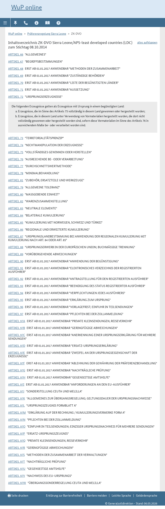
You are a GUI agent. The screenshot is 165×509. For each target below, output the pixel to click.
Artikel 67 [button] (15, 61)
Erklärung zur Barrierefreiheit (64, 495)
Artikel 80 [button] (15, 194)
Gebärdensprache (146, 495)
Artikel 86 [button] (15, 229)
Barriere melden (97, 495)
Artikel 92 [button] (15, 278)
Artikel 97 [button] (15, 314)
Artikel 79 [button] (15, 187)
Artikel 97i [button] (16, 384)
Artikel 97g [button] (16, 370)
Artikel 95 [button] (15, 299)
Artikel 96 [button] (15, 307)
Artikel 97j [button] (16, 391)
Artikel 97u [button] (16, 468)
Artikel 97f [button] (16, 363)
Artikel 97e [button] (16, 352)
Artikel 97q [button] (16, 440)
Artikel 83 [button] (15, 208)
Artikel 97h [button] (16, 377)
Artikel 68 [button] (15, 68)
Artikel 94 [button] (15, 293)
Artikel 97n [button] (16, 419)
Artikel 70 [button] (15, 82)
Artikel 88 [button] (15, 247)
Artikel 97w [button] (17, 482)
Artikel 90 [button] (15, 261)
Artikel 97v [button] (16, 475)
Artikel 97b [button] (16, 328)
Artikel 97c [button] (16, 335)
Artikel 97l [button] (16, 405)
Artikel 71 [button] (15, 89)
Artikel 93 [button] (15, 286)
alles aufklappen (147, 42)
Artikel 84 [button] (15, 215)
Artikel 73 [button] (15, 138)
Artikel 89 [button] (15, 254)
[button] (5, 22)
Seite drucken (18, 495)
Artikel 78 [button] (15, 173)
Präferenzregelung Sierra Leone (46, 33)
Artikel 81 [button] (15, 180)
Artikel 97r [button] (16, 447)
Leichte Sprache (121, 495)
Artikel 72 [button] (15, 96)
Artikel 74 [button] (15, 145)
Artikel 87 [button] (15, 236)
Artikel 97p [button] (16, 433)
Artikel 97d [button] (16, 345)
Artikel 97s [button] (16, 454)
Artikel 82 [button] (15, 201)
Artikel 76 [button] (15, 159)
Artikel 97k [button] (16, 398)
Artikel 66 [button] (15, 54)
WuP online (26, 7)
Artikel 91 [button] (15, 268)
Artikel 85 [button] (15, 222)
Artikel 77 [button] (15, 166)
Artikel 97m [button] (17, 412)
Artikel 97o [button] (16, 426)
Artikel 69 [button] (15, 75)
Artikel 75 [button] (15, 152)
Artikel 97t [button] (16, 461)
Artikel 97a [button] (16, 321)
